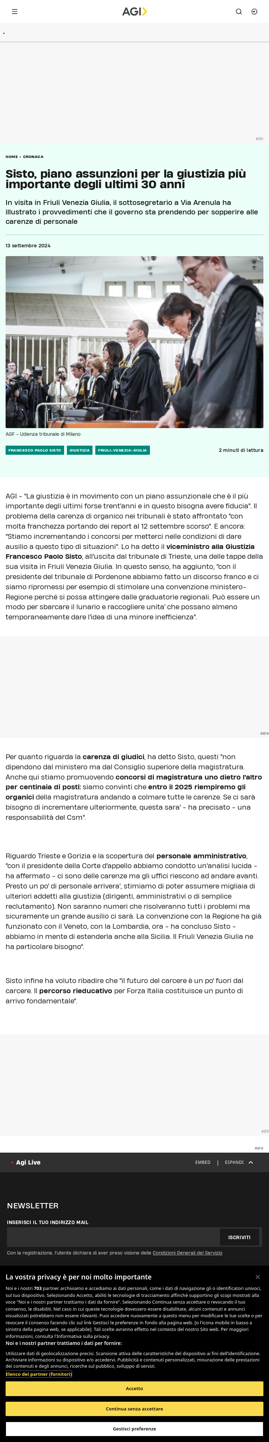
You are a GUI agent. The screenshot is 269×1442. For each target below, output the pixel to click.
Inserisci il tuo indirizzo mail (48, 1222)
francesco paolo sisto (34, 450)
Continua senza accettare (134, 1409)
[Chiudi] (257, 1277)
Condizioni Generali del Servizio (187, 1253)
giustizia (80, 450)
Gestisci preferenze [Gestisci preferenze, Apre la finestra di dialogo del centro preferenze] (134, 1429)
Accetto (134, 1388)
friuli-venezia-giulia (122, 450)
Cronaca (33, 156)
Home (12, 156)
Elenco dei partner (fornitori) (39, 1374)
